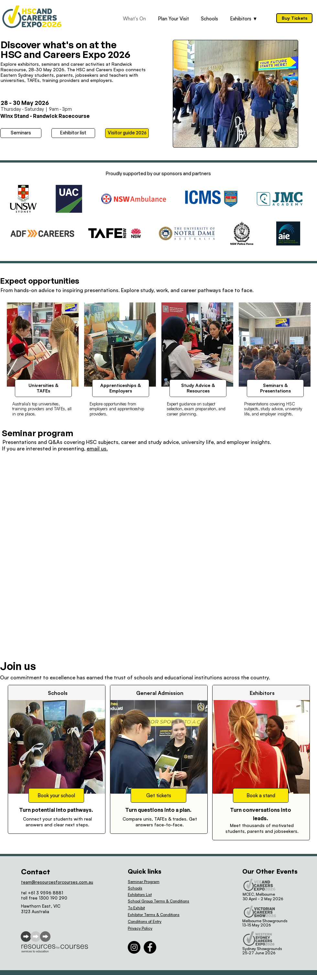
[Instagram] (134, 947)
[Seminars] (20, 133)
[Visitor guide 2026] (127, 133)
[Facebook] (150, 947)
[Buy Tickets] (294, 18)
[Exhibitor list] (73, 133)
